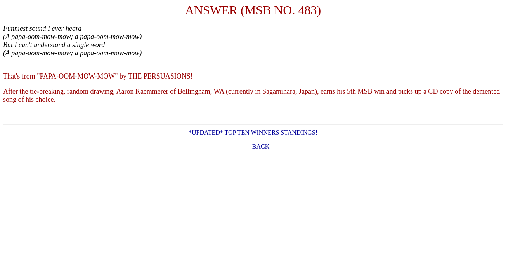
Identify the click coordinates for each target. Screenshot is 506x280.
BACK (260, 146)
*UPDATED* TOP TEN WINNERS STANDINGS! (253, 132)
